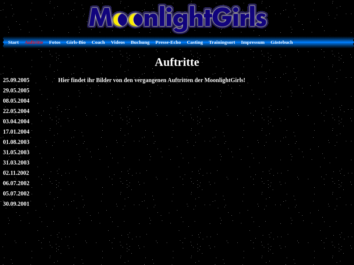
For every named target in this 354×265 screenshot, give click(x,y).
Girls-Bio (76, 42)
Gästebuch (281, 42)
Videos (118, 42)
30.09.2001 (16, 204)
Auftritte (34, 42)
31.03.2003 (16, 162)
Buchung (140, 42)
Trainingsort (222, 42)
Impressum (253, 42)
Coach (98, 42)
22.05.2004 (16, 111)
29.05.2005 (16, 90)
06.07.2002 (16, 183)
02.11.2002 (16, 173)
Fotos (54, 42)
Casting (195, 42)
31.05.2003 (16, 152)
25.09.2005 (16, 80)
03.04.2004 (16, 121)
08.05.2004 (16, 101)
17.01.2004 (16, 131)
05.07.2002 (16, 193)
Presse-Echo (168, 42)
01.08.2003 (16, 142)
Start (13, 42)
